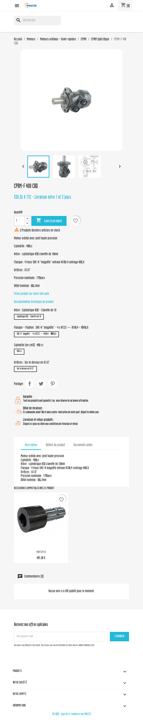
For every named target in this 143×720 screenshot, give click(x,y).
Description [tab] (31, 445)
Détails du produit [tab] (55, 445)
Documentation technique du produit (33, 302)
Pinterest (52, 383)
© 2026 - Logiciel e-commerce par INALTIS (71, 714)
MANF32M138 (41, 552)
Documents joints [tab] (83, 445)
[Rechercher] (37, 20)
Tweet (41, 383)
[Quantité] (19, 221)
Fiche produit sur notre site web (31, 294)
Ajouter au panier (49, 221)
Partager (29, 383)
